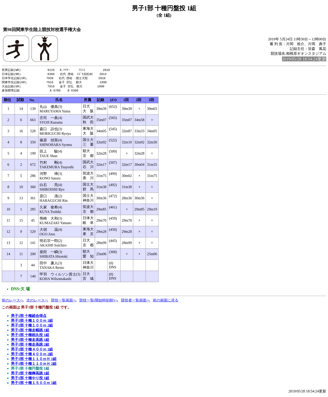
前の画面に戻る (165, 302)
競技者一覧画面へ (135, 302)
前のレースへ (13, 302)
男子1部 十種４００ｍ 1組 (32, 351)
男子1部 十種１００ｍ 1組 (32, 322)
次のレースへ (37, 302)
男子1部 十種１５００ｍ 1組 (33, 384)
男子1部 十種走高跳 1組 (30, 341)
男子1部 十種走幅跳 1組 (30, 331)
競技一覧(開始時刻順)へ (98, 302)
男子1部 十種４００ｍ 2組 (32, 355)
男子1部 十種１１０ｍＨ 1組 (33, 360)
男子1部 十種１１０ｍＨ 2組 (33, 365)
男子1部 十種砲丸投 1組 (30, 336)
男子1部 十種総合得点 (28, 317)
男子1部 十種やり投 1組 (30, 379)
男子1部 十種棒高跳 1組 (30, 374)
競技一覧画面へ (64, 302)
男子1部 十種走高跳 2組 (30, 346)
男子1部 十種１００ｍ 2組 (32, 327)
